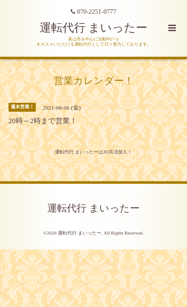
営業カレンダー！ (94, 80)
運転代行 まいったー (94, 27)
